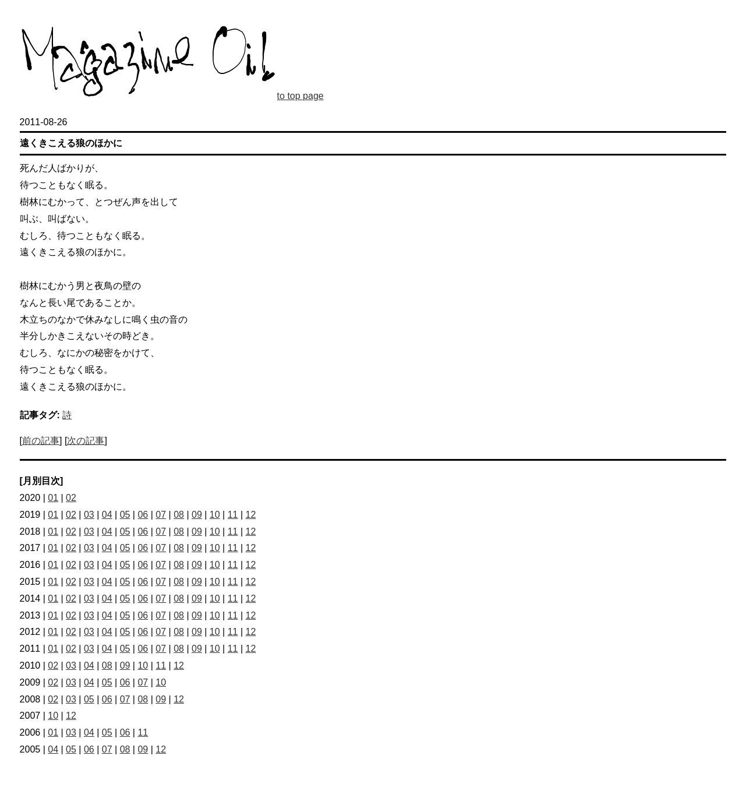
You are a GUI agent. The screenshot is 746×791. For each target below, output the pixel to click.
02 (71, 498)
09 (197, 515)
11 (233, 515)
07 (160, 515)
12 (251, 515)
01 (53, 498)
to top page (300, 96)
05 (125, 515)
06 (142, 515)
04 (107, 515)
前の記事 (40, 441)
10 (215, 515)
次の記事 (85, 441)
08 (179, 515)
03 (89, 515)
